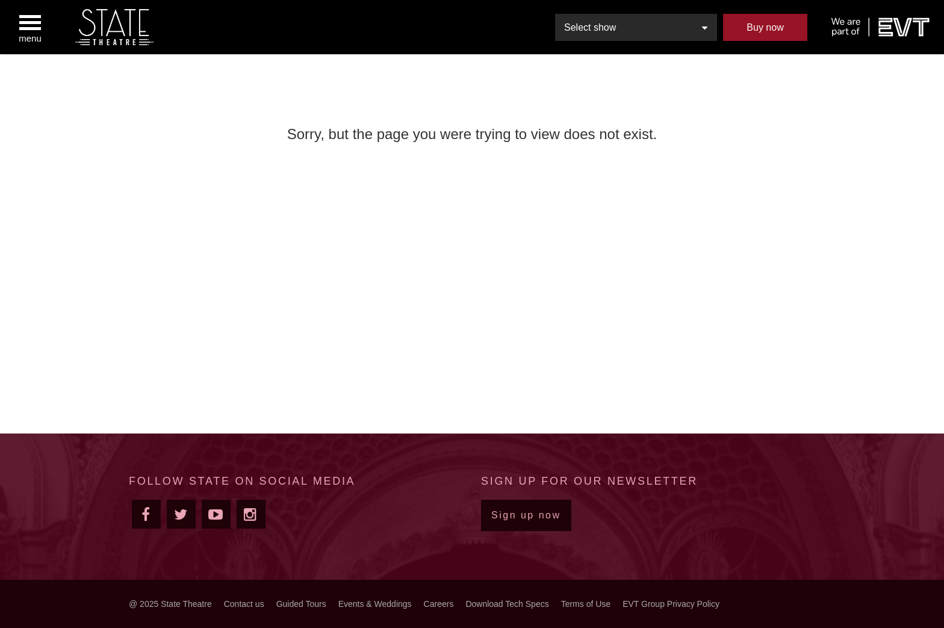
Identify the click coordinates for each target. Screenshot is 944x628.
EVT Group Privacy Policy (671, 604)
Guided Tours (301, 604)
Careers (439, 604)
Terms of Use (585, 604)
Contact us (244, 604)
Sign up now (526, 515)
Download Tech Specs (506, 604)
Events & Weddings (375, 604)
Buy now (765, 27)
